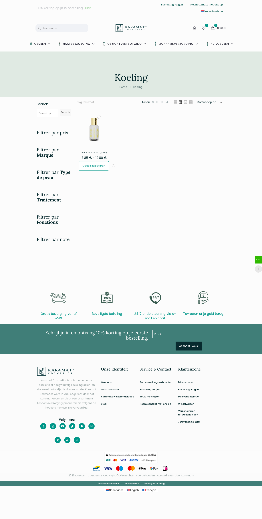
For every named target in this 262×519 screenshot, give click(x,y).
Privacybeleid (132, 483)
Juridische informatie (108, 483)
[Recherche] (61, 28)
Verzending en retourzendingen (188, 412)
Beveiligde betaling (154, 483)
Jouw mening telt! (150, 396)
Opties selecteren (93, 166)
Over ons (106, 382)
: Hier (87, 8)
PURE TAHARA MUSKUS (94, 152)
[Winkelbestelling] (210, 102)
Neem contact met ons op (155, 404)
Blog (103, 404)
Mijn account (186, 382)
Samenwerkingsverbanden (155, 382)
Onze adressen (110, 389)
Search (42, 104)
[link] (153, 102)
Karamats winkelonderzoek (117, 396)
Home (123, 87)
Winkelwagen (186, 404)
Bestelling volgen (150, 389)
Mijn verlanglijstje (188, 396)
